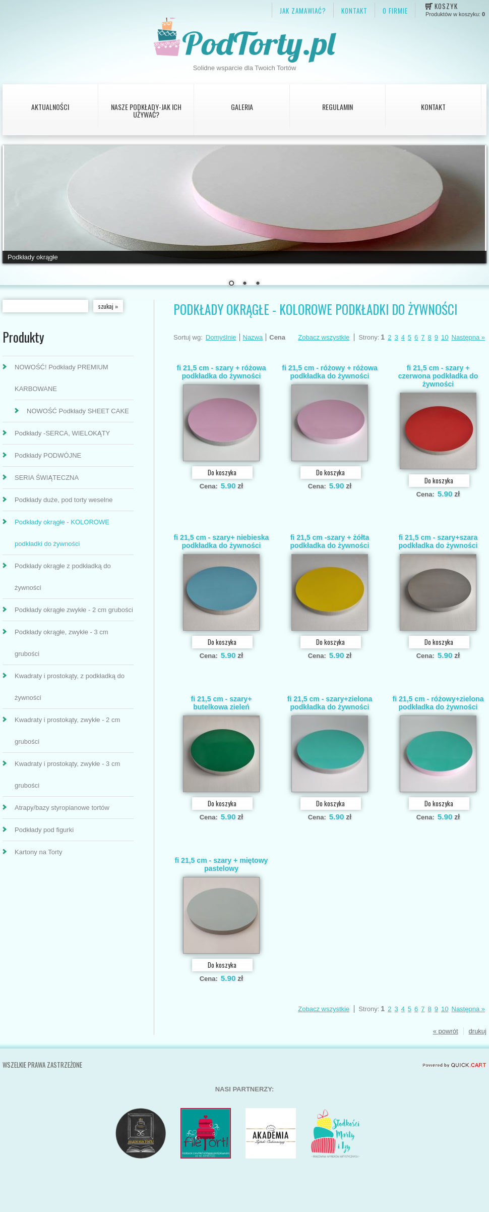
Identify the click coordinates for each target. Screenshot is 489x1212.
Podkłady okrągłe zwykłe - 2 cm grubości (74, 610)
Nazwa (253, 337)
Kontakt (433, 106)
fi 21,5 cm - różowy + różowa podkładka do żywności (330, 372)
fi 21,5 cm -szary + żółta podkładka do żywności (329, 541)
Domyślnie (221, 337)
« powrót (445, 1031)
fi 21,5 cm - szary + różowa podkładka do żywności (221, 372)
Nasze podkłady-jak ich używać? (146, 110)
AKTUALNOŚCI (50, 106)
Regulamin (337, 106)
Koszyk (446, 6)
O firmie (395, 11)
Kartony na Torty (38, 852)
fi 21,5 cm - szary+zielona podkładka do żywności (329, 703)
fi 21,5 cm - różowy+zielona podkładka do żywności (438, 703)
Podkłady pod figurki (44, 830)
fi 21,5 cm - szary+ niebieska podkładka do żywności (221, 541)
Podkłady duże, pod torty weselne (63, 500)
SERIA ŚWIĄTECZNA (47, 477)
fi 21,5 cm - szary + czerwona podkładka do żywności (438, 376)
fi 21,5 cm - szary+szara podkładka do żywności (437, 541)
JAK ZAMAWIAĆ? (303, 11)
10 (444, 337)
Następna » (468, 337)
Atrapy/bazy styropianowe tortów (62, 807)
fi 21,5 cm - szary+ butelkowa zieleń (221, 703)
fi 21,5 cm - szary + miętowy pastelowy (221, 864)
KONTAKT (354, 11)
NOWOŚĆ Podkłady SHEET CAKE (78, 411)
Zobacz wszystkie (323, 337)
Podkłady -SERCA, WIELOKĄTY (62, 433)
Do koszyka (222, 472)
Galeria (242, 106)
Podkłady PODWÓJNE (48, 455)
